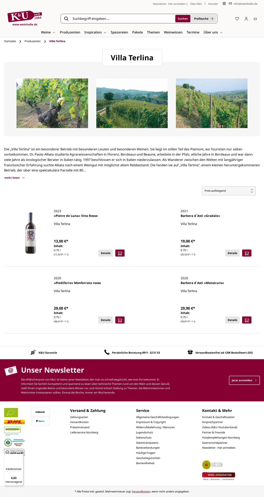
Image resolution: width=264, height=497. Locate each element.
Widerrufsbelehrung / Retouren (155, 427)
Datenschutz (144, 437)
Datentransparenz (147, 443)
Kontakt (213, 4)
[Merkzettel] (237, 18)
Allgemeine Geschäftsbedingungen (157, 417)
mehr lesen (14, 178)
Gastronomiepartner (214, 443)
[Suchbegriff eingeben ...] (122, 18)
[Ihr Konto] (246, 18)
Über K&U (196, 4)
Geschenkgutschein (148, 458)
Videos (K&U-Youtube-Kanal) (219, 427)
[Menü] (20, 456)
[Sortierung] (229, 190)
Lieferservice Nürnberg (84, 432)
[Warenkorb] (255, 18)
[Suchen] (182, 18)
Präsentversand (80, 427)
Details (105, 253)
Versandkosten (79, 422)
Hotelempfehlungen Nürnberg (221, 437)
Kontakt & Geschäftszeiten (218, 417)
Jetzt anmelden (244, 380)
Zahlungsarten (79, 417)
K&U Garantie (48, 352)
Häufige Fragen (145, 453)
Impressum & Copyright (151, 422)
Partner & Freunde (213, 432)
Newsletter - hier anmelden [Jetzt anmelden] (169, 4)
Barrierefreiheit (145, 463)
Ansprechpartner (212, 422)
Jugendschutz (144, 432)
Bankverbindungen (148, 447)
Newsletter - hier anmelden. (219, 447)
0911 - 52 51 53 (151, 352)
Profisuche (203, 18)
